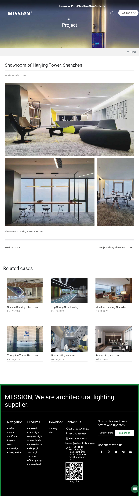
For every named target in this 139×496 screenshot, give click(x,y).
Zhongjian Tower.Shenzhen (22, 355)
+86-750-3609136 (78, 433)
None (17, 247)
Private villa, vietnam (63, 355)
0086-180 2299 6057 (79, 429)
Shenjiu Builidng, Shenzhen (111, 247)
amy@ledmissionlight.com (81, 443)
